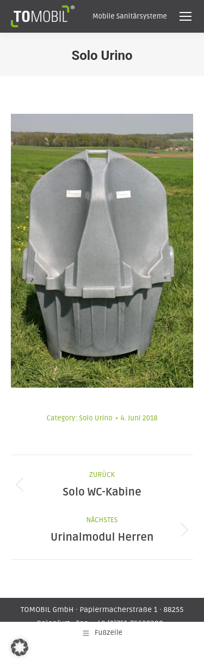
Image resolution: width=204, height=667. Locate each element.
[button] (19, 647)
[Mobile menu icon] (185, 16)
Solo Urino (95, 418)
